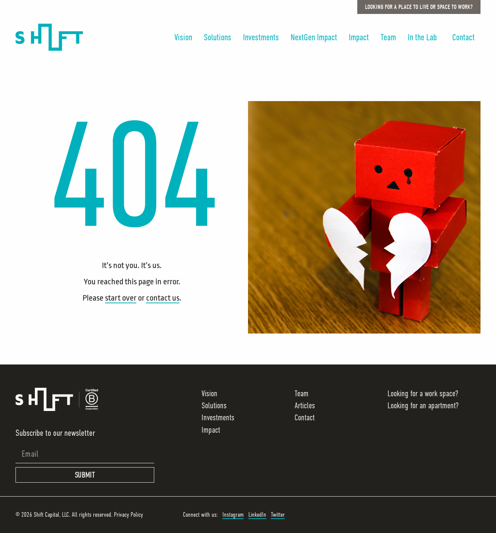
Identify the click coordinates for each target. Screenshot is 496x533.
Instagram (233, 514)
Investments (261, 37)
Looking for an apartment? (423, 405)
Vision (183, 37)
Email (21, 442)
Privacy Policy (128, 514)
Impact (359, 37)
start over (120, 298)
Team (388, 37)
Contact (463, 37)
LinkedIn (257, 514)
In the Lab (424, 37)
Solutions (217, 37)
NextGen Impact (314, 37)
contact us (162, 298)
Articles (304, 405)
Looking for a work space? (423, 393)
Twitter (278, 514)
